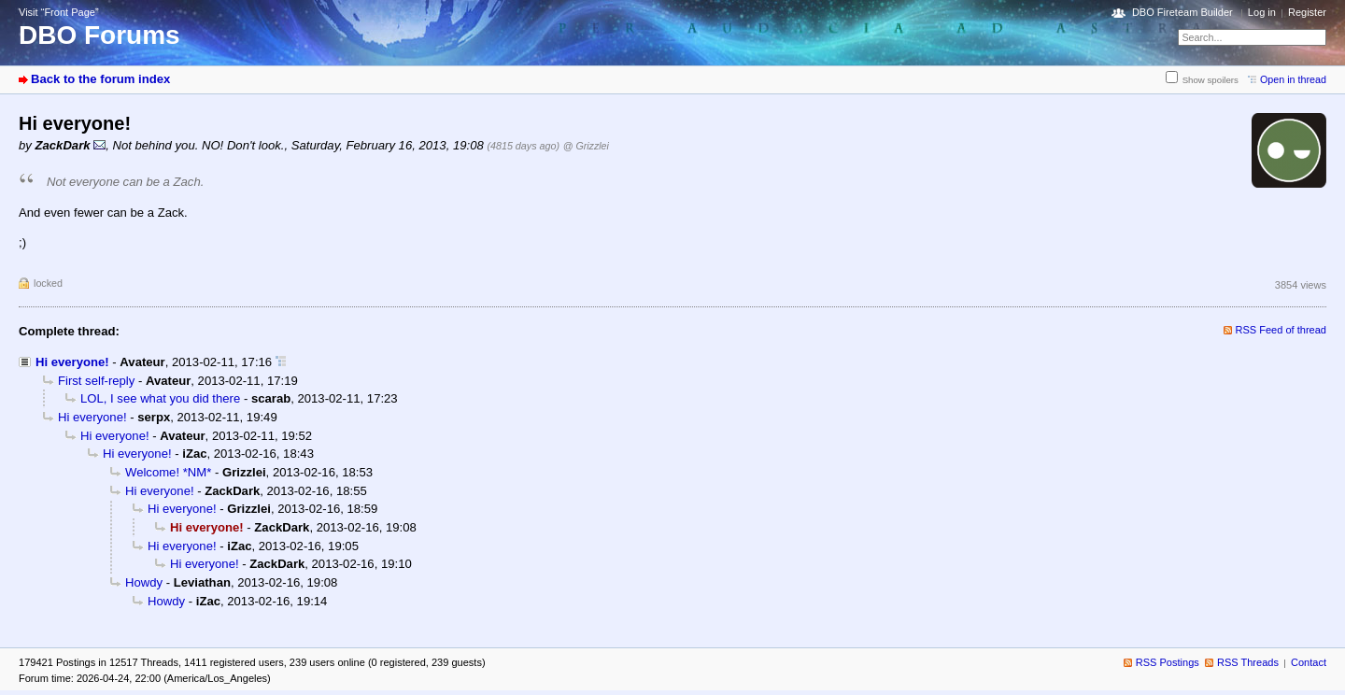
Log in (1262, 12)
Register (1307, 12)
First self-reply (96, 381)
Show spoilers (1210, 80)
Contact (1308, 662)
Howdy (144, 582)
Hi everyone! (72, 362)
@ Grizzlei (586, 145)
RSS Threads (1248, 662)
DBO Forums (99, 35)
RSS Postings (1167, 662)
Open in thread (1293, 79)
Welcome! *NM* (168, 472)
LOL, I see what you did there (160, 398)
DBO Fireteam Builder (1182, 12)
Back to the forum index (100, 79)
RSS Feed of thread (1281, 329)
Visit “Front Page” (59, 12)
